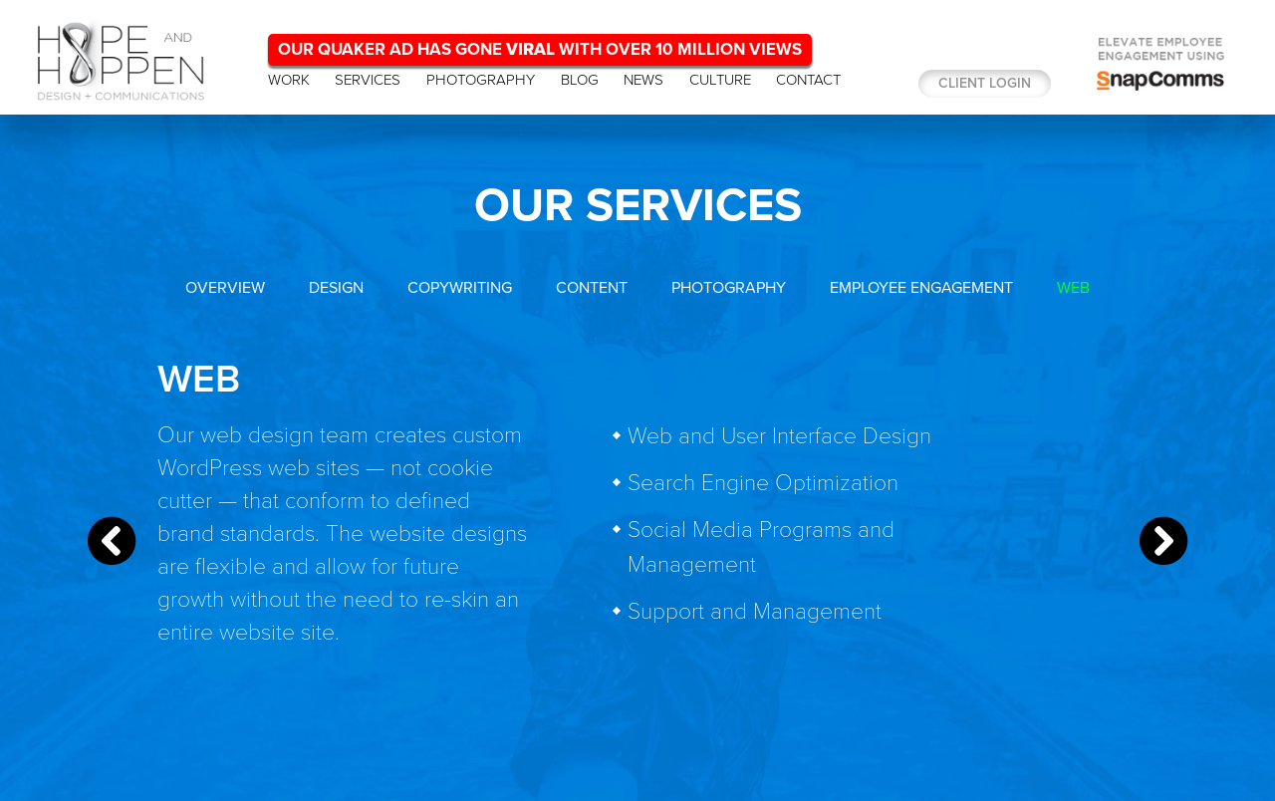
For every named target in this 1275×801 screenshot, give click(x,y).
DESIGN (336, 288)
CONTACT (808, 80)
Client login (984, 83)
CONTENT (592, 288)
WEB (1073, 288)
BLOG (580, 80)
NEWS (643, 80)
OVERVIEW (225, 288)
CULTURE (720, 80)
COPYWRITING (459, 288)
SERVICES (367, 80)
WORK (289, 80)
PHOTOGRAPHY (480, 80)
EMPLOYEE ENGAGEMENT (921, 288)
